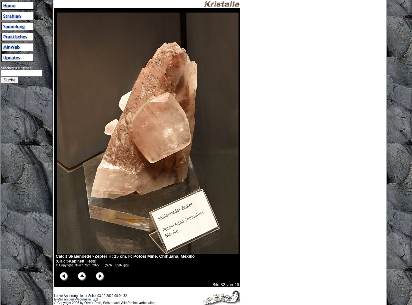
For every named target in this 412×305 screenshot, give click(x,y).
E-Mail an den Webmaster (72, 299)
